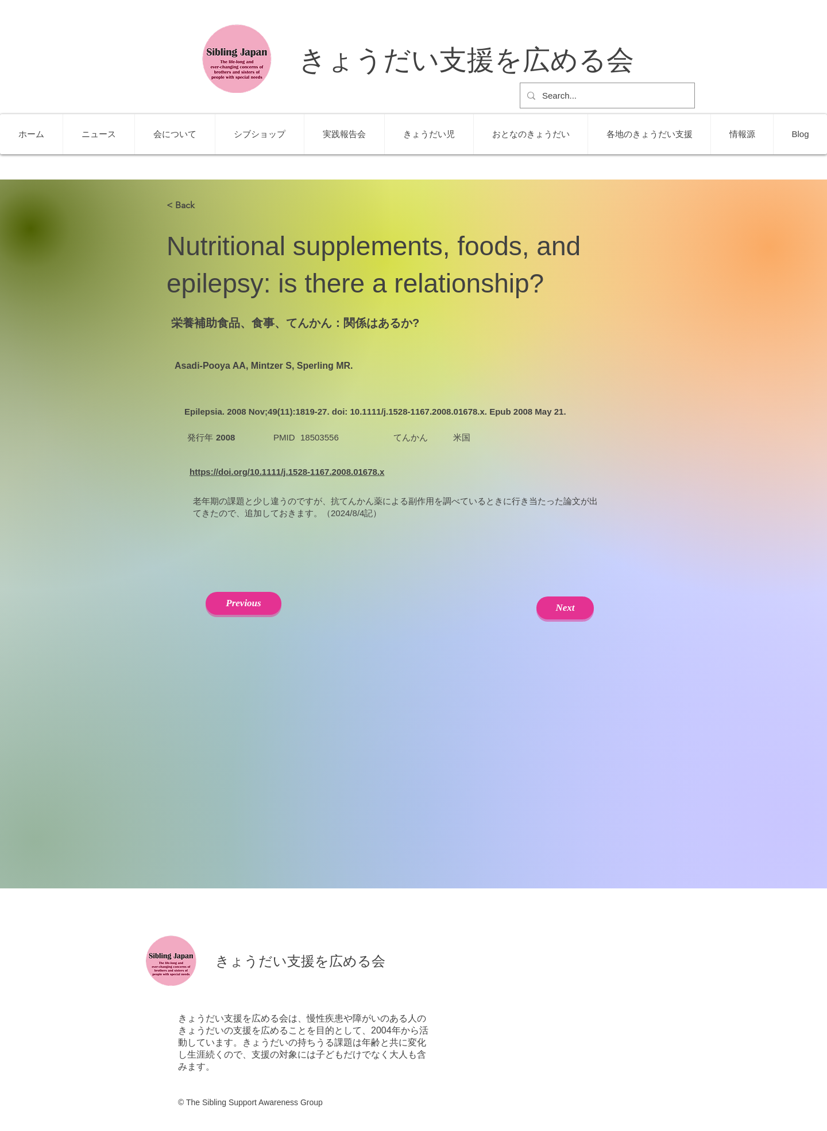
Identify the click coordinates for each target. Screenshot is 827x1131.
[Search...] (606, 95)
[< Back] (204, 205)
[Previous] (243, 603)
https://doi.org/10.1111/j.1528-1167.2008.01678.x (287, 472)
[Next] (565, 607)
